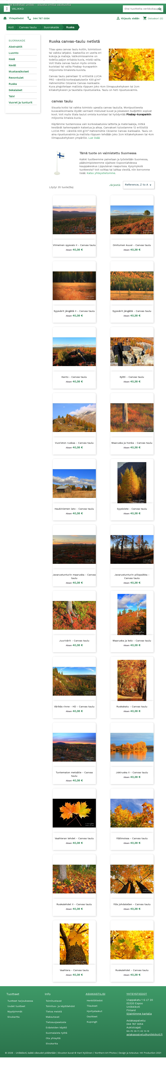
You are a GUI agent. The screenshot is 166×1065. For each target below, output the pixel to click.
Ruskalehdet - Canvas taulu (132, 970)
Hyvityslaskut (94, 1011)
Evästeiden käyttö (56, 1027)
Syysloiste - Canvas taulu (132, 508)
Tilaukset (92, 1005)
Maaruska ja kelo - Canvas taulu (132, 640)
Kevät (12, 65)
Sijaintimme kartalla (139, 1013)
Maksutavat (52, 1016)
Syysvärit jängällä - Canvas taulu (131, 311)
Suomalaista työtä (56, 1032)
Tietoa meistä (54, 1011)
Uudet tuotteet (16, 1006)
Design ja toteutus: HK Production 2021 (140, 1053)
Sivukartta (13, 1016)
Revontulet (16, 77)
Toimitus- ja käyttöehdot (60, 1006)
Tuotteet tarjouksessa (20, 1000)
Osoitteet (92, 1016)
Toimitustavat (54, 1000)
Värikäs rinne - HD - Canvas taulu (74, 706)
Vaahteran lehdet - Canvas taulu (74, 838)
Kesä (12, 59)
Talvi (12, 96)
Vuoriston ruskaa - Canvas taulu (74, 442)
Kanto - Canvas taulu (74, 377)
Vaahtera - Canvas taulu (74, 970)
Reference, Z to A (139, 185)
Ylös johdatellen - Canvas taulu (132, 904)
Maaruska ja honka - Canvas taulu (131, 442)
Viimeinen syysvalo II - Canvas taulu (74, 245)
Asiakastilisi (95, 993)
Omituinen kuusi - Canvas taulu (132, 245)
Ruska (13, 84)
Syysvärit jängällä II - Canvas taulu (74, 311)
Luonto (13, 53)
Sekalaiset (15, 90)
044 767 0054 (41, 18)
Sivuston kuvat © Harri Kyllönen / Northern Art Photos (87, 1053)
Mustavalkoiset (19, 71)
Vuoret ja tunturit (20, 102)
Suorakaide (17, 40)
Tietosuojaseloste (56, 1022)
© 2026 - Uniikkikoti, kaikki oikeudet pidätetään (31, 1053)
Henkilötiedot (95, 1000)
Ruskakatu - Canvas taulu (131, 706)
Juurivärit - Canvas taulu (74, 640)
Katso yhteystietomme (101, 173)
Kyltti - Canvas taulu (132, 377)
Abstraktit (15, 46)
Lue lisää (94, 137)
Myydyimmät (14, 1011)
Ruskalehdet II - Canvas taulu (74, 904)
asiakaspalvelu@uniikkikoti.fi (144, 1034)
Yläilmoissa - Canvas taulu (132, 838)
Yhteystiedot (16, 18)
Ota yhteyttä (53, 1038)
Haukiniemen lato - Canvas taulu (74, 508)
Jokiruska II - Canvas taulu (132, 772)
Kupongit (92, 1021)
